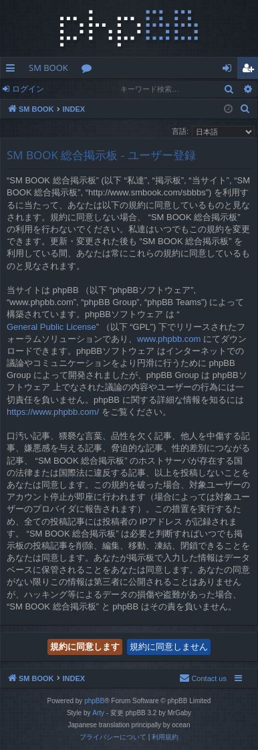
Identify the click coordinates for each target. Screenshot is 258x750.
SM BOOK (48, 68)
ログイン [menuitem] (230, 70)
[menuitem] (245, 109)
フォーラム (89, 70)
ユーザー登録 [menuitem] (251, 70)
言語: (180, 131)
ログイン (28, 88)
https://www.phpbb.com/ (53, 412)
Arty (98, 713)
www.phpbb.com (169, 339)
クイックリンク (13, 70)
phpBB (94, 701)
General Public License (51, 327)
